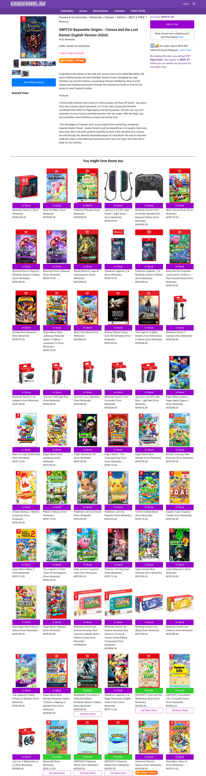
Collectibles (67, 10)
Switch (121, 17)
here (181, 37)
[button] (194, 3)
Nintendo (96, 17)
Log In (186, 3)
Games (83, 10)
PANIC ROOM (138, 10)
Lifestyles (119, 10)
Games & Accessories (73, 17)
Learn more (185, 50)
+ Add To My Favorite (71, 53)
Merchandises (100, 10)
